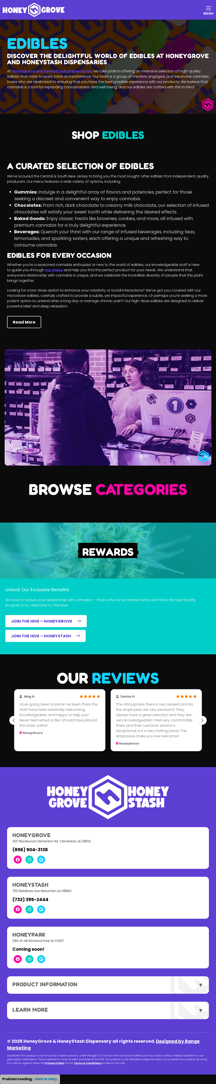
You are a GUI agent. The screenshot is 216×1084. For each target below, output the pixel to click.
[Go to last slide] (13, 720)
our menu (54, 270)
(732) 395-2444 (30, 899)
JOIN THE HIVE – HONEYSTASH (45, 636)
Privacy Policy (55, 1063)
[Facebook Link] (18, 860)
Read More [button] (24, 322)
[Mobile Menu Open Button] (208, 10)
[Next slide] (202, 720)
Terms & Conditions (88, 1063)
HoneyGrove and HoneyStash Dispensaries (52, 71)
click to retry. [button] (46, 1079)
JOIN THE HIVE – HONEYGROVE (46, 621)
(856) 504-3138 (30, 850)
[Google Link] (41, 860)
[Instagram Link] (29, 860)
